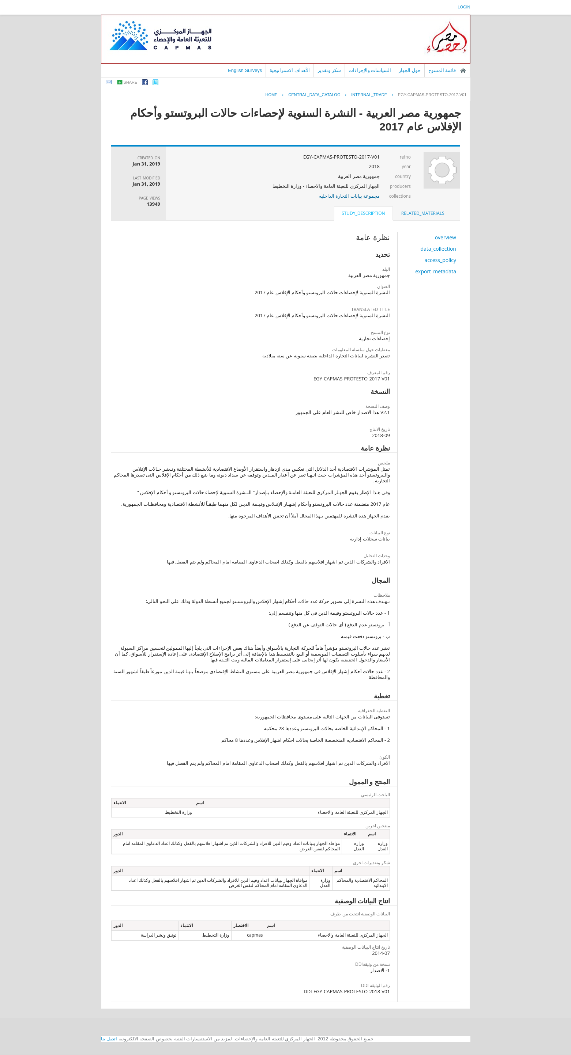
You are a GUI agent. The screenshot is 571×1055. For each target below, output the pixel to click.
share (131, 82)
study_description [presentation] (363, 213)
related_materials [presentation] (422, 213)
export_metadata (435, 271)
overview (445, 237)
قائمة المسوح (442, 70)
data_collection (438, 248)
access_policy (440, 260)
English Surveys (245, 70)
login (464, 7)
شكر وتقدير (329, 70)
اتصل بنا (109, 1038)
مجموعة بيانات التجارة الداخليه (349, 196)
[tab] (423, 213)
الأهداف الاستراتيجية (290, 70)
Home (271, 94)
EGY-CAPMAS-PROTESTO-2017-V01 (432, 94)
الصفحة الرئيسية (463, 70)
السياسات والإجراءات (370, 70)
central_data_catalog (314, 94)
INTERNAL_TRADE (369, 94)
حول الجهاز (410, 70)
